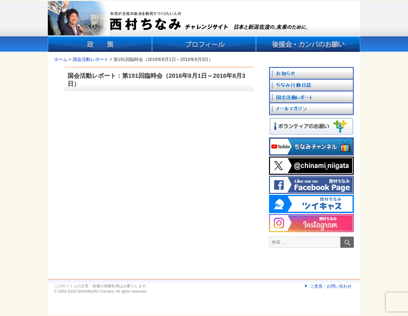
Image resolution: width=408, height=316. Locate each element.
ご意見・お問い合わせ (331, 286)
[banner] (204, 26)
